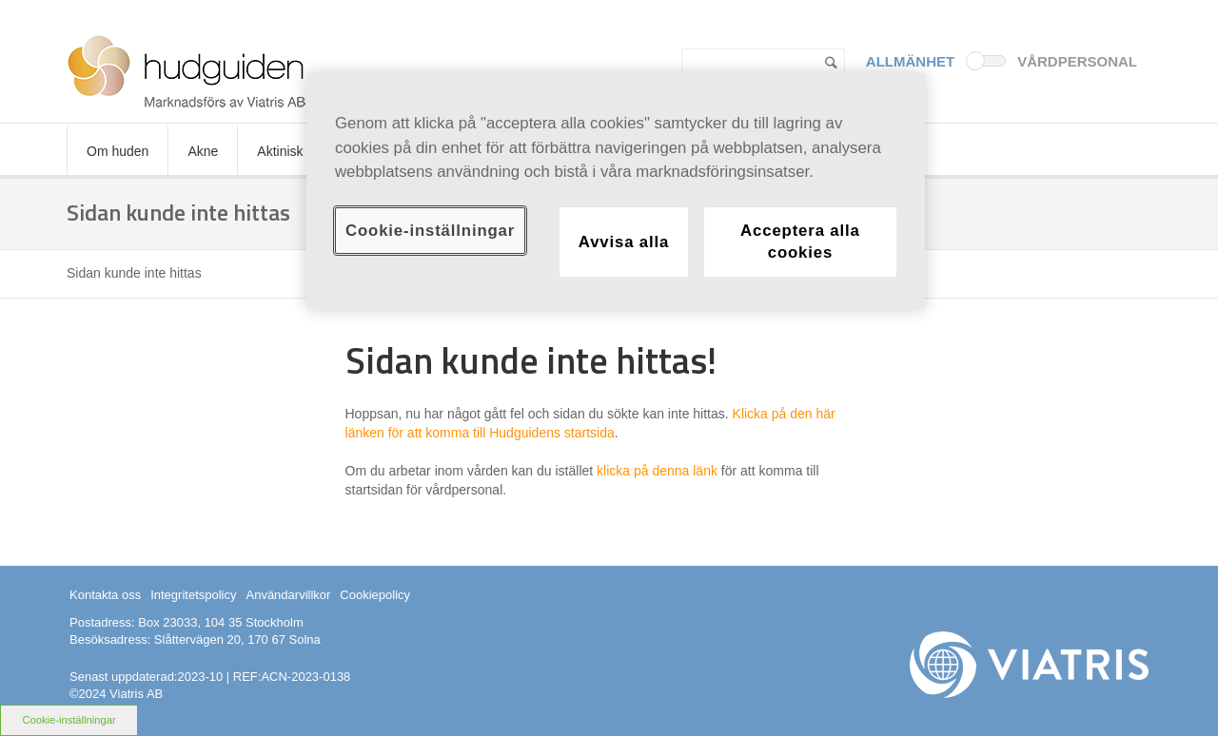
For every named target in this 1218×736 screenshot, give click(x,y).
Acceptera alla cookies (800, 242)
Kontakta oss (105, 595)
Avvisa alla (624, 242)
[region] (615, 191)
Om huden (117, 151)
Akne (202, 151)
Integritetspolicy (193, 595)
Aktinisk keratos (303, 151)
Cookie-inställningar (68, 720)
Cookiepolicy (375, 595)
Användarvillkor (288, 595)
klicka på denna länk (657, 470)
